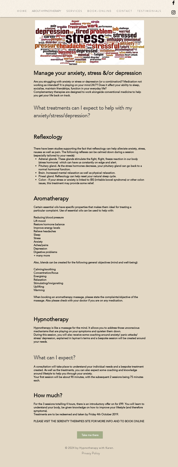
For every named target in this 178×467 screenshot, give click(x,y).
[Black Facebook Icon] (173, 2)
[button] (46, 11)
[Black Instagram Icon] (173, 12)
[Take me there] (90, 435)
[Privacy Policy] (91, 453)
